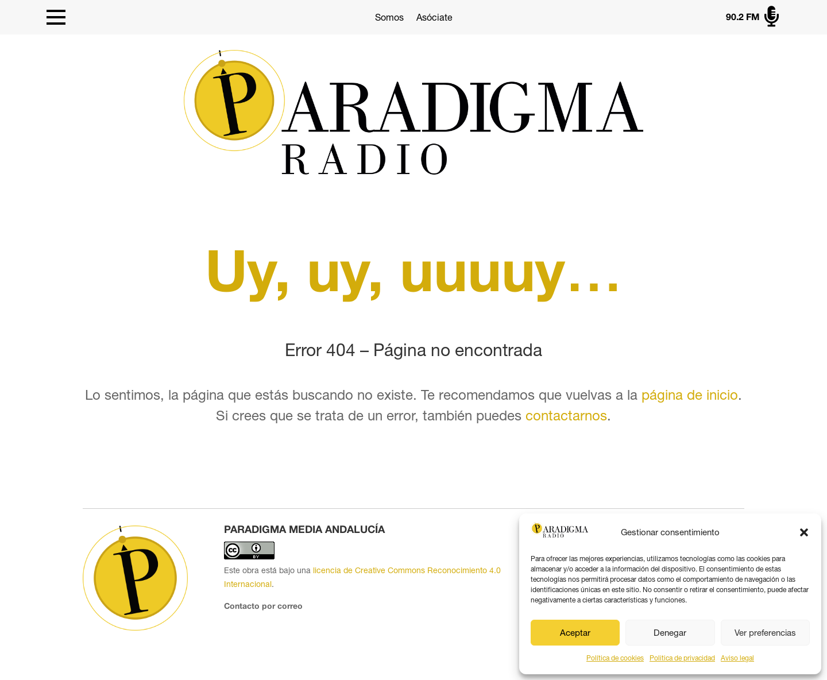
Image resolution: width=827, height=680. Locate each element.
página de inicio (689, 395)
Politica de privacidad (682, 658)
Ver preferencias (765, 633)
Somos (389, 17)
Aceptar (575, 633)
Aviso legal (737, 658)
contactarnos (566, 415)
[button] (804, 532)
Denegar (670, 633)
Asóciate (434, 17)
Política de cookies (615, 658)
